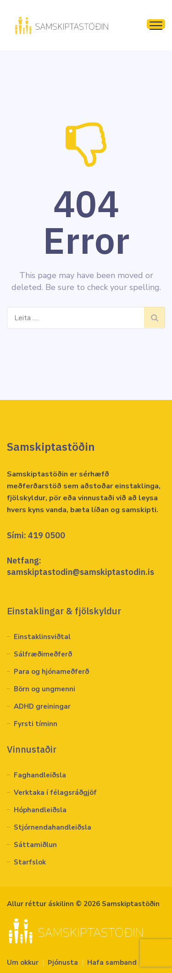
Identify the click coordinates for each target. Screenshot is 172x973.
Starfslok (30, 862)
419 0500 (46, 535)
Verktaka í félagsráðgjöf (55, 792)
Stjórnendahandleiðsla (52, 827)
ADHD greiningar (42, 706)
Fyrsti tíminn (35, 723)
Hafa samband (112, 962)
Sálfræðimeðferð (43, 654)
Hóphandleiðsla (40, 809)
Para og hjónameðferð (51, 671)
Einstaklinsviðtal (42, 636)
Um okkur (23, 962)
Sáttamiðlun (35, 844)
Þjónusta (63, 962)
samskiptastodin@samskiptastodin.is (80, 572)
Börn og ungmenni (44, 689)
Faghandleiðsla (40, 775)
